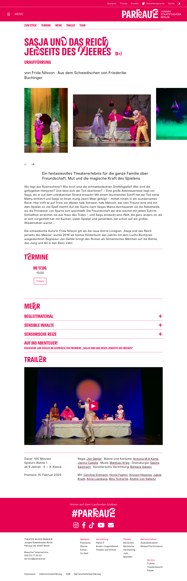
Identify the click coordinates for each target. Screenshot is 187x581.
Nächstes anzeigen (32, 164)
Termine (46, 25)
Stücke (83, 546)
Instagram (76, 525)
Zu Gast (84, 553)
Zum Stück (30, 25)
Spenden (127, 556)
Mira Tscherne (118, 479)
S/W (179, 4)
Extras (83, 549)
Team (82, 25)
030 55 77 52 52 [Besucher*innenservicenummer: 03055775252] (33, 555)
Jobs (125, 553)
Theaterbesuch (155, 567)
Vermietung (129, 549)
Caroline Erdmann (96, 475)
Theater (127, 539)
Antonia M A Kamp (146, 459)
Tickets (123, 3)
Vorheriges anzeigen (25, 164)
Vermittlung (102, 539)
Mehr (58, 25)
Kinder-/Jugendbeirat (107, 546)
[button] (46, 120)
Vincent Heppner (140, 475)
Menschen (128, 542)
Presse (150, 570)
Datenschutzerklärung (50, 574)
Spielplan (111, 3)
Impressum (29, 574)
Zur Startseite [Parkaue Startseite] (150, 13)
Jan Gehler (94, 459)
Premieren (85, 542)
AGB (68, 574)
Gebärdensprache (155, 3)
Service (151, 560)
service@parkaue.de (34, 558)
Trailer (70, 25)
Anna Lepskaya (97, 479)
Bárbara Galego (141, 467)
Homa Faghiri (118, 475)
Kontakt (135, 3)
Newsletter (111, 525)
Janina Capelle (88, 463)
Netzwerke (128, 546)
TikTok (91, 525)
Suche (171, 3)
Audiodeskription (149, 542)
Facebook (83, 525)
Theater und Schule (106, 549)
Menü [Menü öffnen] (19, 14)
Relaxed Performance (152, 546)
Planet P (100, 542)
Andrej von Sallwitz (143, 479)
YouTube (101, 525)
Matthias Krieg (119, 463)
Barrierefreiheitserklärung (87, 574)
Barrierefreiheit (149, 539)
